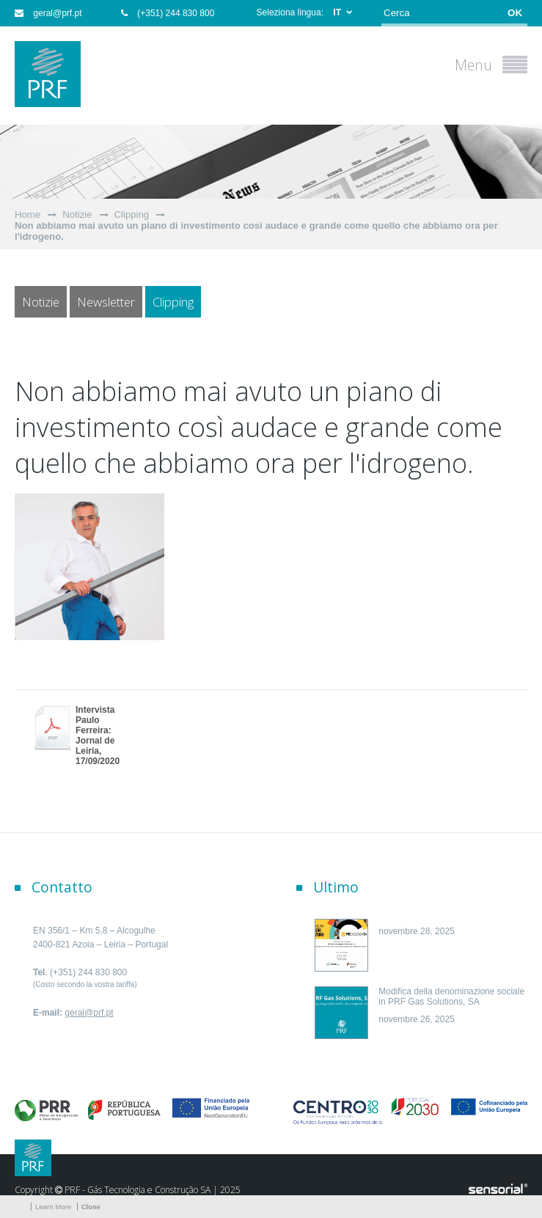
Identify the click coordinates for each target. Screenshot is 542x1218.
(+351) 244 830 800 (167, 13)
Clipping (132, 214)
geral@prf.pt (48, 13)
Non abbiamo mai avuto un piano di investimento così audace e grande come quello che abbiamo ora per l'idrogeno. (256, 231)
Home (27, 214)
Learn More (53, 1207)
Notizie (77, 214)
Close (90, 1207)
